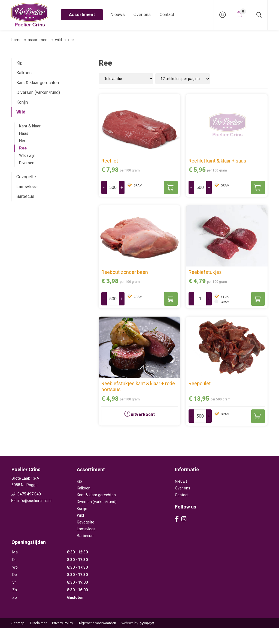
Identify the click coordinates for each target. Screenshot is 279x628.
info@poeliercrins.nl (31, 500)
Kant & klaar (30, 126)
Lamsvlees (27, 186)
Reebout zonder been (124, 272)
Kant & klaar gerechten (37, 82)
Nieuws (117, 14)
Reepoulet (200, 383)
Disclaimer (38, 623)
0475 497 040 (26, 494)
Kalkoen (24, 72)
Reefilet (109, 161)
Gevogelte (26, 176)
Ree (23, 148)
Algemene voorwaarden (97, 623)
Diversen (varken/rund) (38, 92)
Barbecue (25, 196)
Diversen (26, 162)
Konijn (22, 102)
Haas (23, 133)
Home (16, 40)
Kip (19, 63)
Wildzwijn (27, 155)
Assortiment (82, 14)
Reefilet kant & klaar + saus (217, 161)
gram (137, 185)
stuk (224, 297)
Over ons (142, 14)
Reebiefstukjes (205, 272)
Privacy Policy (62, 623)
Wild (58, 40)
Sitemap (18, 623)
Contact (167, 14)
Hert (23, 140)
